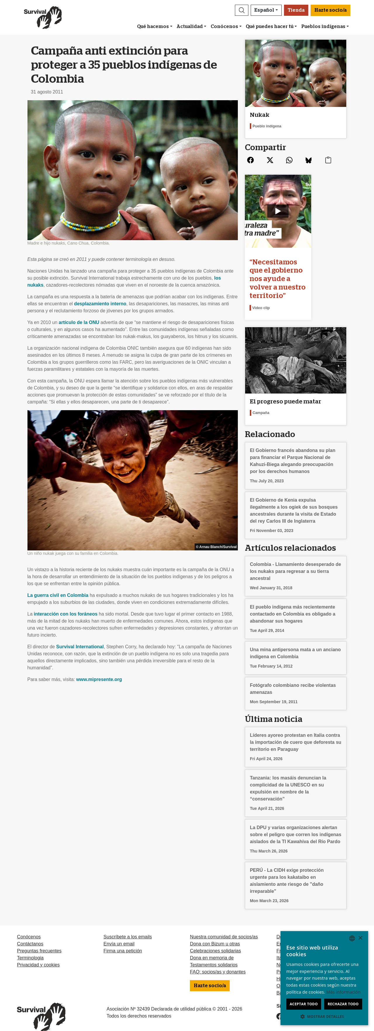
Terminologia (30, 947)
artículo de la (79, 322)
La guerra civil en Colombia (58, 595)
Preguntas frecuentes (39, 940)
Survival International (80, 646)
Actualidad (189, 26)
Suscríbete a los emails (127, 925)
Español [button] (264, 10)
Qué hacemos (153, 26)
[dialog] (324, 978)
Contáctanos (30, 933)
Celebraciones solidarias (215, 940)
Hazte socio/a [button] (330, 10)
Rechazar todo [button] (343, 1003)
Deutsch (285, 925)
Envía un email (118, 933)
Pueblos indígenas (323, 26)
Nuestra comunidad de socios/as (224, 925)
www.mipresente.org (99, 679)
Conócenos (224, 26)
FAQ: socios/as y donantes (217, 961)
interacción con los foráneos (66, 613)
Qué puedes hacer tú (269, 26)
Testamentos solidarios (214, 954)
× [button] (360, 938)
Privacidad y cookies (38, 954)
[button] (241, 10)
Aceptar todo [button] (304, 1003)
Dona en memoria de (211, 947)
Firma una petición (122, 940)
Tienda (296, 10)
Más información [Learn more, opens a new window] (343, 992)
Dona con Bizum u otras (215, 933)
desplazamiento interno (100, 303)
